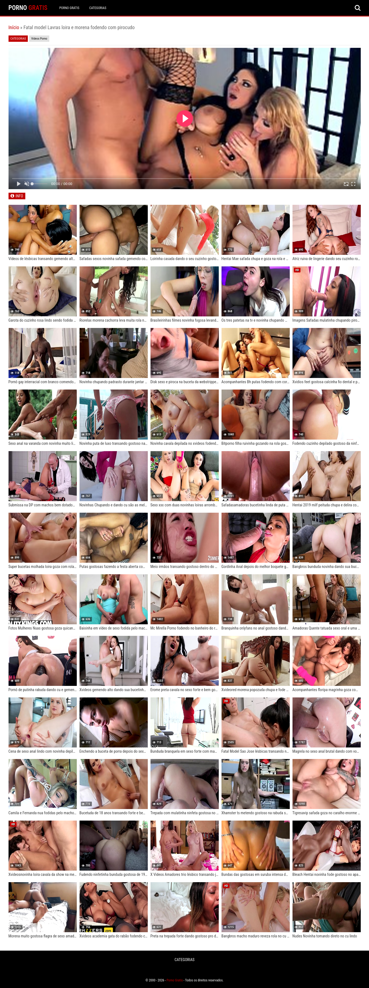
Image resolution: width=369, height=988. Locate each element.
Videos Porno (39, 38)
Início (14, 27)
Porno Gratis (69, 8)
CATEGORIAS (97, 8)
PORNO (28, 8)
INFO (19, 196)
